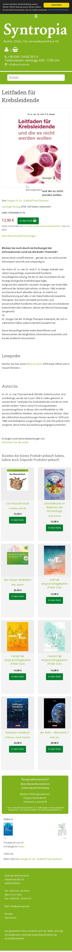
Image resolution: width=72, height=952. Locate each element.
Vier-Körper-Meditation (17, 580)
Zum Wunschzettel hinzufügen (19, 235)
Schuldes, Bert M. (17, 508)
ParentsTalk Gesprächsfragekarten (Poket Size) (54, 660)
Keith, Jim (54, 737)
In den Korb (28, 220)
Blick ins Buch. (34, 364)
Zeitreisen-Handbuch (17, 732)
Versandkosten (12, 934)
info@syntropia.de (19, 64)
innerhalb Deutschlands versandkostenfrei (42, 226)
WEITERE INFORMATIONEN (58, 10)
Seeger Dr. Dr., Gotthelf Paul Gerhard (27, 200)
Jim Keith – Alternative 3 (54, 732)
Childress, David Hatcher (17, 737)
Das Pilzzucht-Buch (17, 503)
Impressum (10, 917)
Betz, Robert (17, 584)
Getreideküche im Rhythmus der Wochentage (54, 507)
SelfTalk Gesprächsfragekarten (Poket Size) (54, 583)
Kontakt (9, 913)
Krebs (21, 846)
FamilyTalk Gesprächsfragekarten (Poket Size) (17, 660)
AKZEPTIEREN (56, 5)
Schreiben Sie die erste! (15, 442)
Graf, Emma (54, 515)
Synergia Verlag (11, 206)
